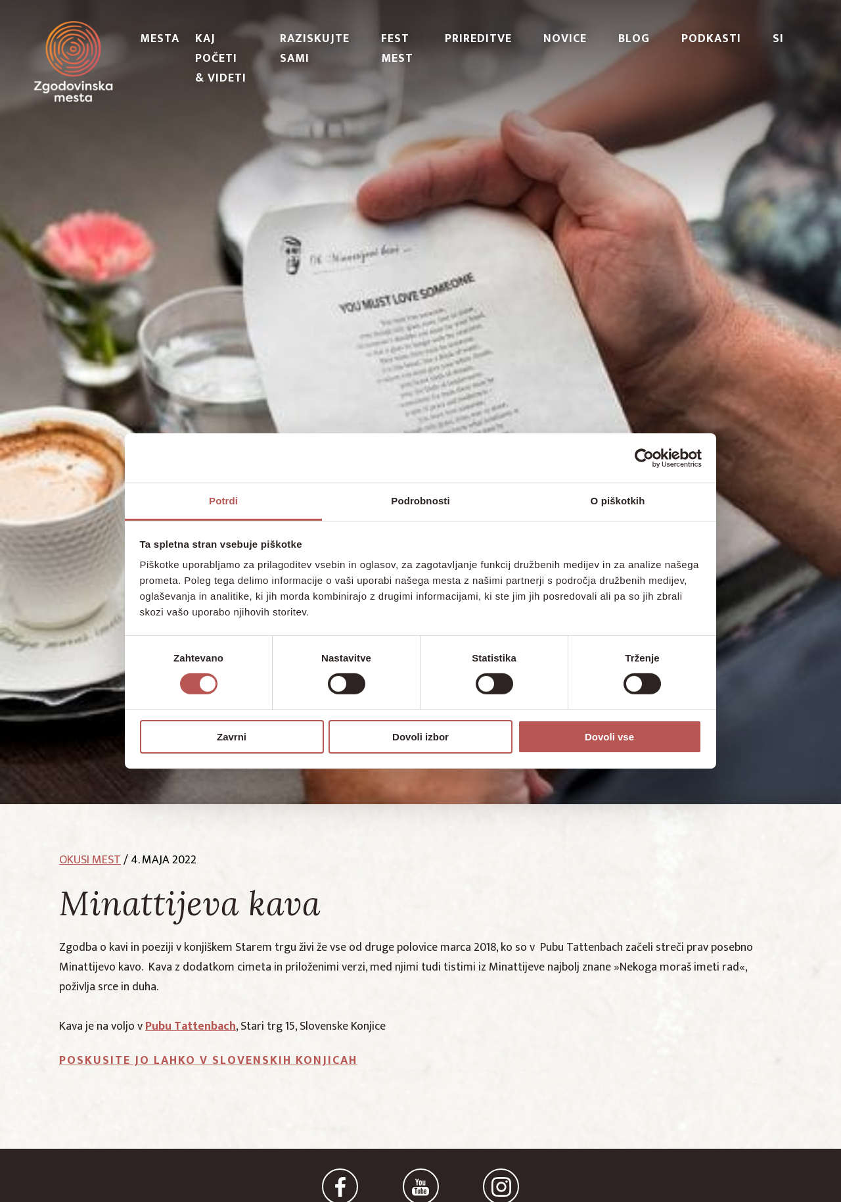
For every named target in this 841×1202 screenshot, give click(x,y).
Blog (634, 39)
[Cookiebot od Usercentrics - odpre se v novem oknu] (644, 458)
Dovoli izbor (420, 736)
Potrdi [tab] (223, 500)
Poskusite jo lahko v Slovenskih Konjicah (208, 1060)
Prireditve (478, 39)
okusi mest (90, 860)
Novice (565, 39)
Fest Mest (397, 48)
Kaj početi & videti (220, 58)
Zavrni (231, 736)
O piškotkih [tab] (618, 500)
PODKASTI (711, 39)
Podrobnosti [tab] (420, 500)
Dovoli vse (609, 736)
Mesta (159, 39)
